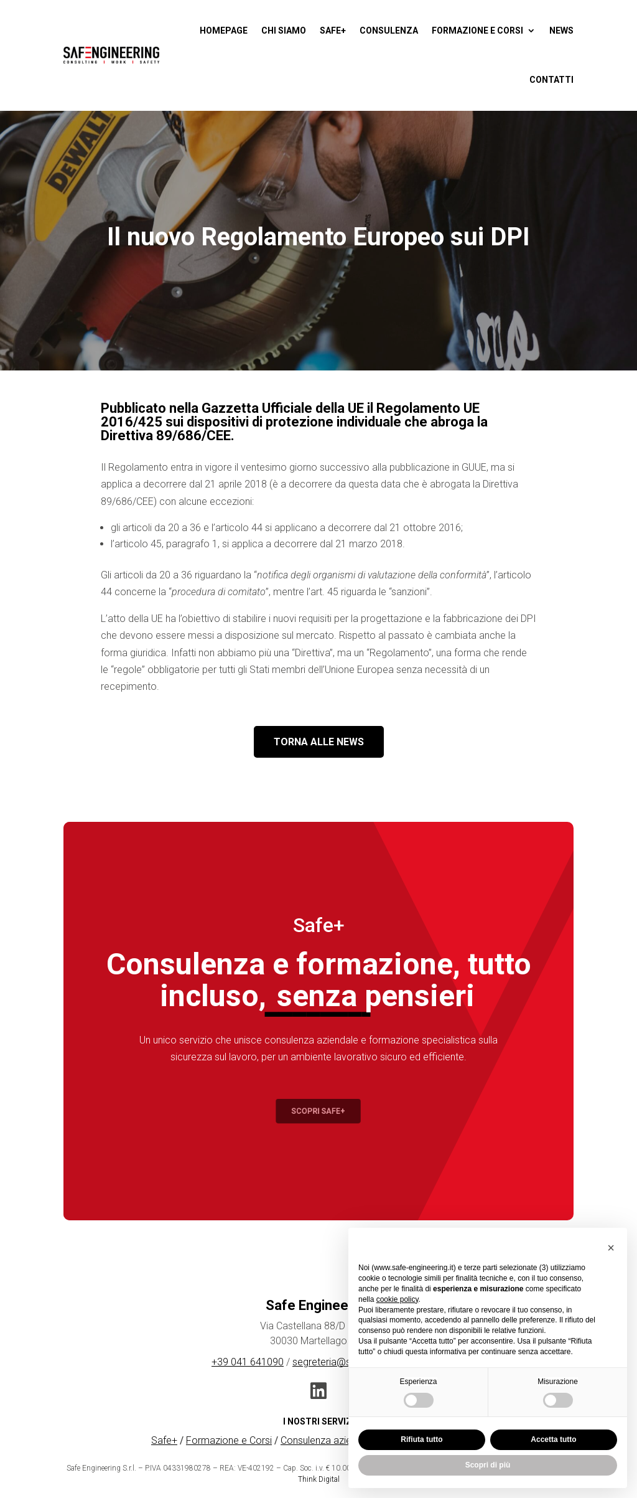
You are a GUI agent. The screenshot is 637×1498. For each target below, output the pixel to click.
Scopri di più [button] (488, 1465)
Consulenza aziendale (328, 1440)
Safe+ (164, 1440)
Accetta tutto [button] (553, 1439)
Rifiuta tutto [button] (421, 1439)
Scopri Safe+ (318, 1111)
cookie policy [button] (397, 1299)
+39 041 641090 (248, 1362)
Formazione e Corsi (229, 1440)
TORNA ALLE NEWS (319, 742)
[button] (611, 1248)
